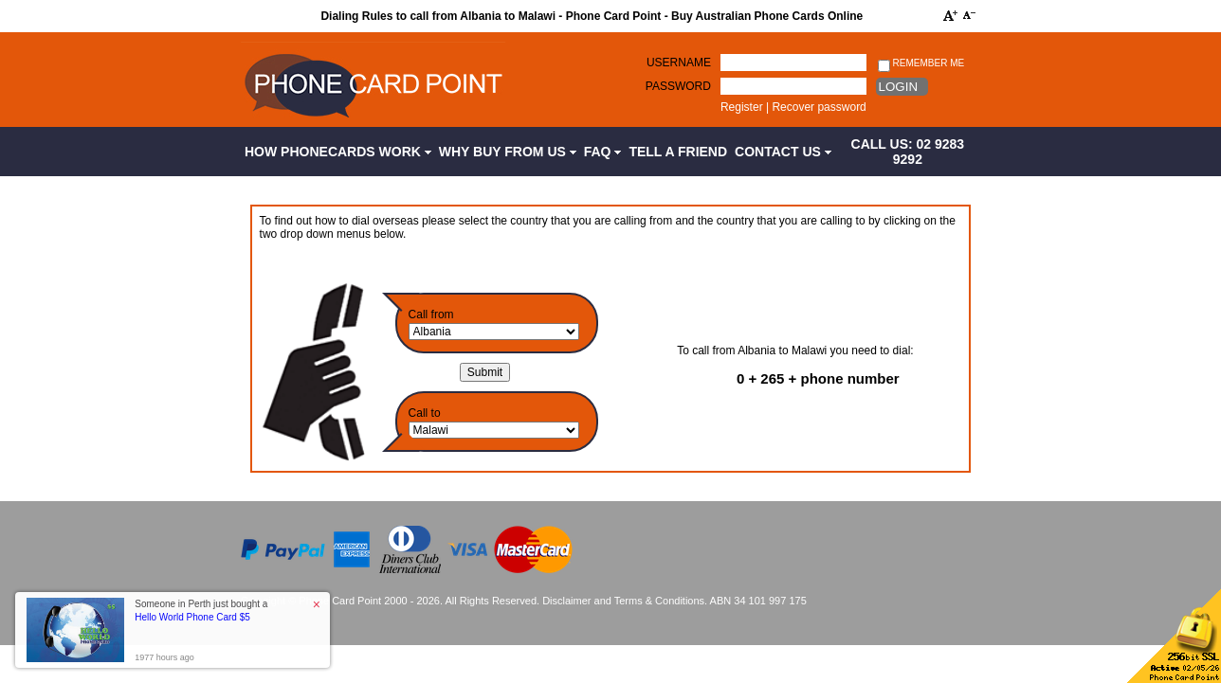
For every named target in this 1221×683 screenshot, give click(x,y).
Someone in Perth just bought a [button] (201, 610)
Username (679, 62)
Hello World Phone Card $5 (192, 617)
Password (678, 86)
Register (741, 107)
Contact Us (783, 151)
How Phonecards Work (338, 151)
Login (898, 87)
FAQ (603, 151)
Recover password (819, 107)
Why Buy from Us (507, 151)
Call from (431, 314)
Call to (425, 413)
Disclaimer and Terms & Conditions (623, 600)
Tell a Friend (678, 151)
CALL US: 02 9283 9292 (908, 151)
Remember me (921, 64)
